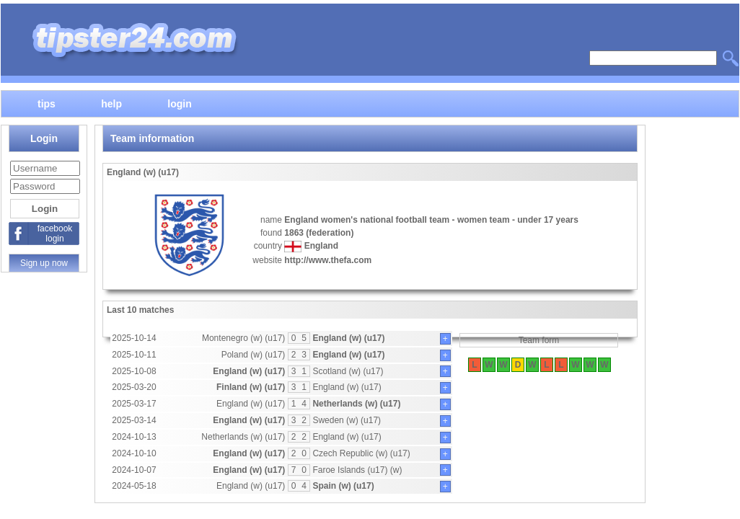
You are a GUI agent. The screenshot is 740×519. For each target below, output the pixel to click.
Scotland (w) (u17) (347, 371)
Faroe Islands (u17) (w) (357, 470)
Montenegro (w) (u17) (243, 338)
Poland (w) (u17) (253, 355)
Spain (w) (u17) (343, 486)
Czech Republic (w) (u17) (361, 453)
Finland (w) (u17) (250, 387)
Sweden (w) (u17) (346, 420)
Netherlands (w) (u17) (356, 404)
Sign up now (44, 263)
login (179, 103)
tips (47, 103)
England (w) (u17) (348, 338)
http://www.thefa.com (327, 260)
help (111, 103)
